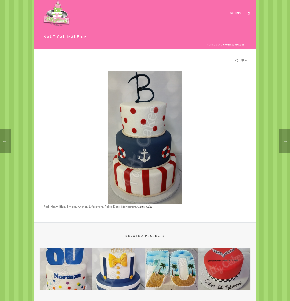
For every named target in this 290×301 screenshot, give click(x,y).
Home (210, 45)
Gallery (235, 13)
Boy (218, 45)
